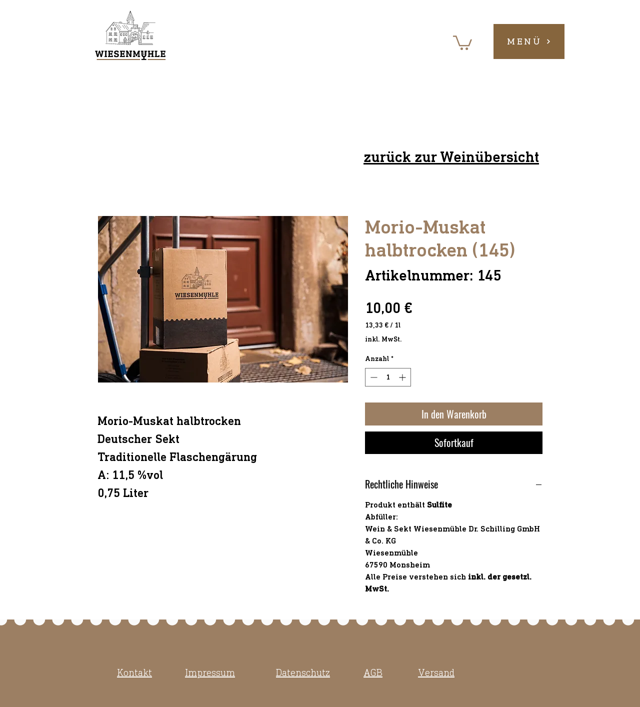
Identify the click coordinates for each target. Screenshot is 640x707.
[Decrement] (372, 377)
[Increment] (403, 377)
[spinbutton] (388, 377)
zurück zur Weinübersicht (451, 157)
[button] (462, 42)
